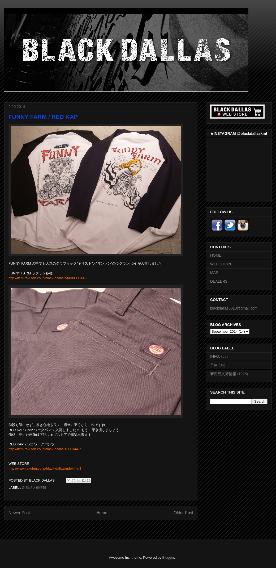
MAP (214, 272)
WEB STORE (221, 264)
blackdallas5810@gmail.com (233, 308)
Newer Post (19, 513)
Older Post (183, 513)
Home (101, 513)
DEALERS (218, 281)
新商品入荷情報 (34, 488)
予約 (214, 365)
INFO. (215, 356)
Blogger (168, 557)
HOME (215, 255)
